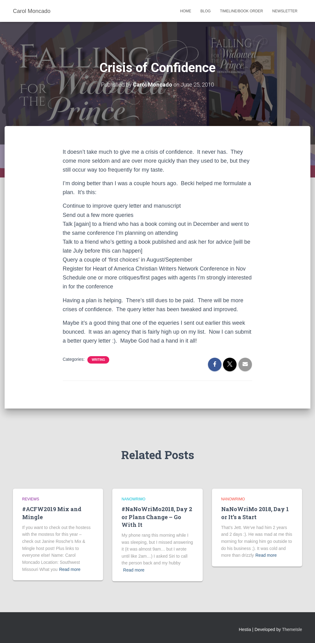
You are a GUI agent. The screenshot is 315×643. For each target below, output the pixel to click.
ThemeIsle (292, 629)
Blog (206, 11)
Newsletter (284, 11)
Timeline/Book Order (241, 11)
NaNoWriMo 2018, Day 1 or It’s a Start (255, 512)
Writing (98, 359)
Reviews (30, 499)
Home (185, 11)
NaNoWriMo (133, 499)
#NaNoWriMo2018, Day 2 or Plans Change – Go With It (157, 516)
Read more (69, 569)
